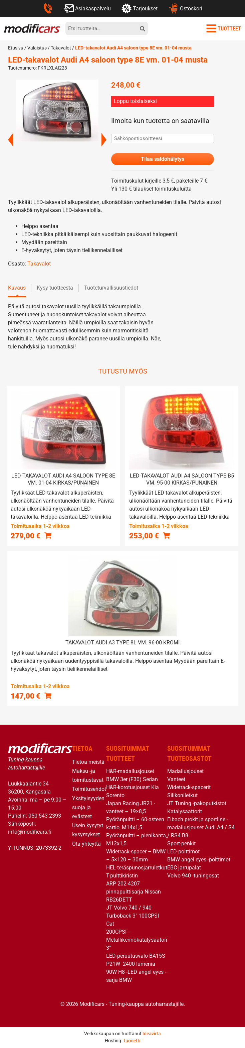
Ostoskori (185, 8)
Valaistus (37, 47)
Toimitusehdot (89, 789)
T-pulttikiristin (122, 875)
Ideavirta (152, 1033)
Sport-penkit (181, 843)
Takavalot (61, 47)
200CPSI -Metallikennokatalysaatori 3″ (136, 940)
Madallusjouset (185, 771)
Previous (10, 139)
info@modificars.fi (29, 832)
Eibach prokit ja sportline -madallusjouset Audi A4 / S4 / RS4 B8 (201, 827)
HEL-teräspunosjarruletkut (136, 867)
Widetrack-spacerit (189, 787)
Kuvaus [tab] (17, 288)
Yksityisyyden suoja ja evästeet (88, 807)
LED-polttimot (183, 851)
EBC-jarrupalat (184, 867)
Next (103, 139)
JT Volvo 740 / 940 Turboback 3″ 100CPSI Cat (132, 916)
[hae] (142, 28)
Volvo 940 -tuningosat (193, 875)
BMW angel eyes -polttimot (198, 859)
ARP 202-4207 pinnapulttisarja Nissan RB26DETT (133, 891)
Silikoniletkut (182, 795)
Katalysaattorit (184, 811)
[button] (48, 535)
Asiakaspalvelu (87, 8)
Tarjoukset (139, 8)
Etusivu (15, 47)
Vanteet (176, 779)
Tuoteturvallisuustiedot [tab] (111, 288)
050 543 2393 (44, 816)
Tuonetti (131, 1040)
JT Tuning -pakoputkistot (196, 803)
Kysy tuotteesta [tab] (55, 288)
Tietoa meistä (88, 762)
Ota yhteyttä (86, 844)
